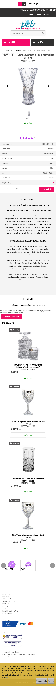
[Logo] (28, 24)
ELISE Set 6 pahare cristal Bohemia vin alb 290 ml (28, 536)
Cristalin (16, 51)
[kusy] (8, 189)
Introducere (9, 51)
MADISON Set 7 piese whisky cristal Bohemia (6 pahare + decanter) (28, 366)
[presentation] (7, 85)
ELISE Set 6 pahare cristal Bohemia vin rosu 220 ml (28, 423)
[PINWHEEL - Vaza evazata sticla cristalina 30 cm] (28, 86)
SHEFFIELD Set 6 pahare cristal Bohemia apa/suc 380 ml (28, 479)
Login (31, 14)
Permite (51, 681)
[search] (43, 33)
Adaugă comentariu (12, 317)
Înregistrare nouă (42, 14)
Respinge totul (41, 681)
